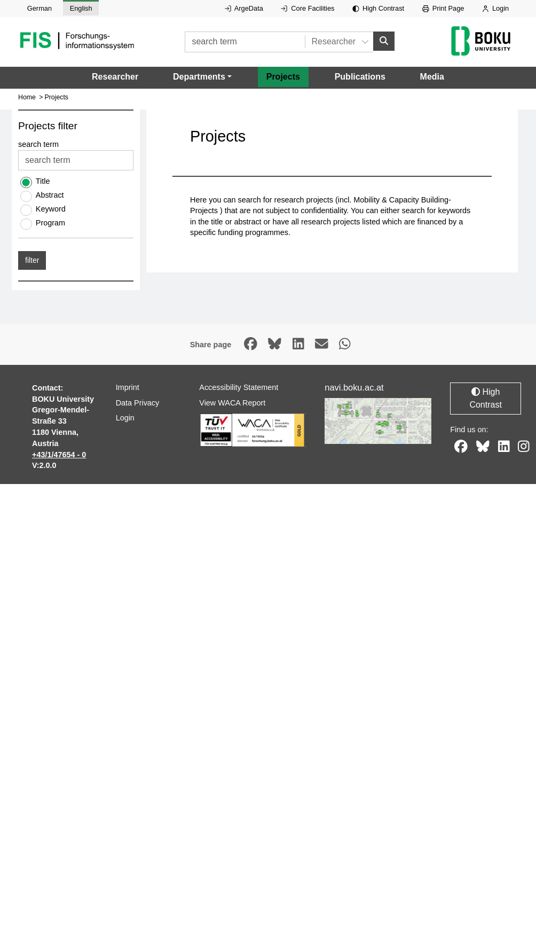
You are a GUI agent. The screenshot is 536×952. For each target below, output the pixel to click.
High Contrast (378, 8)
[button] (202, 76)
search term (38, 144)
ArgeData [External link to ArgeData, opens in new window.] (244, 8)
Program (50, 223)
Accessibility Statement (238, 387)
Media (432, 76)
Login (495, 8)
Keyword (51, 209)
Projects (283, 76)
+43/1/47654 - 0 (59, 454)
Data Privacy (138, 402)
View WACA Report (232, 402)
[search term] (245, 41)
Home (27, 97)
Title (43, 181)
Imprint (127, 387)
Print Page (443, 8)
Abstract (50, 195)
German (39, 8)
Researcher (115, 76)
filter (32, 260)
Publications (360, 76)
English (81, 8)
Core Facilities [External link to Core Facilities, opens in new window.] (307, 8)
